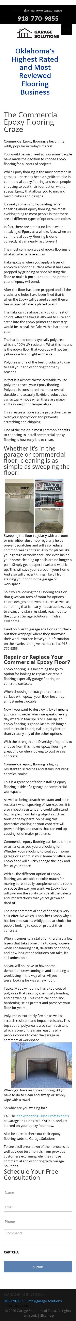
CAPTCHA (11, 1252)
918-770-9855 (38, 18)
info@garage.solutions (45, 1301)
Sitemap (47, 1315)
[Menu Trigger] (66, 29)
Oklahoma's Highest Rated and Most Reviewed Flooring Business (35, 71)
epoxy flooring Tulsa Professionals (43, 1116)
